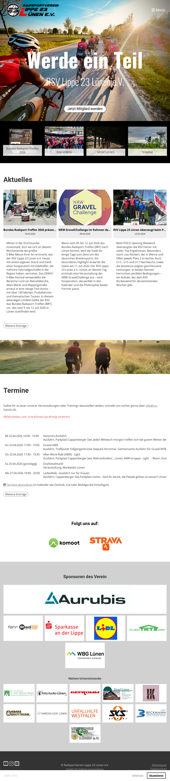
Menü (158, 10)
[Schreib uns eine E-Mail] (17, 763)
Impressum (159, 765)
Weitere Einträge (16, 326)
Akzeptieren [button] (156, 775)
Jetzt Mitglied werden (85, 109)
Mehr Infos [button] (11, 775)
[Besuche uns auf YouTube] (5, 763)
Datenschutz (159, 769)
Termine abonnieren (19, 485)
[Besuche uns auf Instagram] (11, 763)
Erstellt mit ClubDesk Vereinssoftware (85, 769)
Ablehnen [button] (137, 775)
